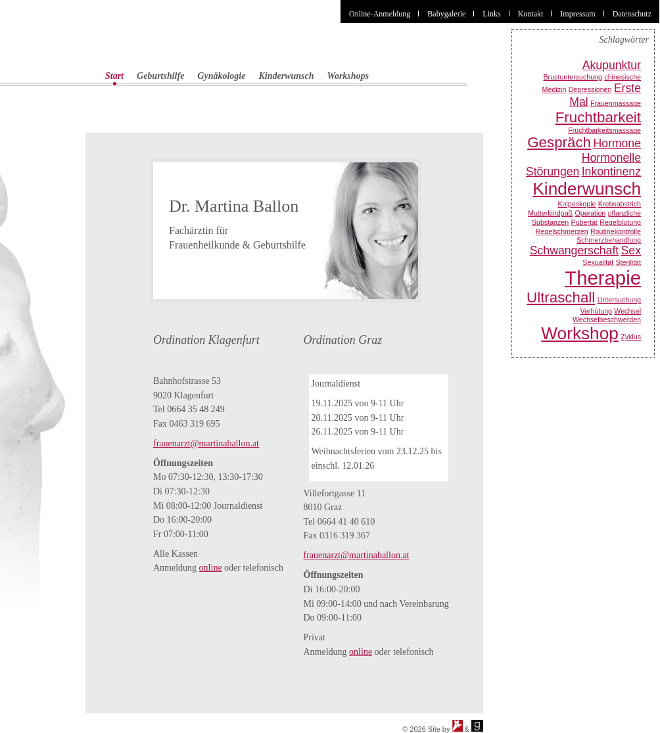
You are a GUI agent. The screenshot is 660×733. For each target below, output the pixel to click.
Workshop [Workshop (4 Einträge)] (580, 333)
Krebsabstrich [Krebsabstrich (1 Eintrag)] (619, 204)
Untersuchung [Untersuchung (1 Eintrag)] (619, 300)
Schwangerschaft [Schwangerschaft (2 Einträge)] (574, 250)
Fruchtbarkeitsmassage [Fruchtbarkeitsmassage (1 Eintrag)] (604, 130)
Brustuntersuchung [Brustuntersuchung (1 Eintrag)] (573, 77)
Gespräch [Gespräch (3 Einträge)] (559, 142)
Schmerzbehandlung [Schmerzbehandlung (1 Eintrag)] (609, 240)
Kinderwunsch (286, 76)
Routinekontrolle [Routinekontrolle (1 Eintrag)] (615, 231)
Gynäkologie (221, 76)
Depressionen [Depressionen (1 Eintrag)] (590, 89)
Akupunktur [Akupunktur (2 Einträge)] (611, 65)
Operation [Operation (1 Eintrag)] (590, 213)
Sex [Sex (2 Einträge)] (631, 250)
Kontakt (531, 13)
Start (114, 76)
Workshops (348, 76)
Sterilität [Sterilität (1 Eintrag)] (629, 262)
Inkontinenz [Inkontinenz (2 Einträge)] (611, 171)
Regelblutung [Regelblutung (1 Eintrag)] (620, 222)
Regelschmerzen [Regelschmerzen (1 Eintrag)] (562, 231)
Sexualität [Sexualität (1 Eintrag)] (597, 262)
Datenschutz (632, 13)
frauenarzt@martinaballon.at (206, 443)
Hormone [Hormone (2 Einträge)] (617, 143)
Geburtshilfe (160, 76)
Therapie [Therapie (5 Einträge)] (603, 278)
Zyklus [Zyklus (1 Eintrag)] (631, 337)
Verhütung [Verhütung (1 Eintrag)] (596, 311)
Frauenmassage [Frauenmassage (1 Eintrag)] (615, 103)
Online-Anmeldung (379, 13)
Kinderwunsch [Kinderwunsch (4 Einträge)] (586, 189)
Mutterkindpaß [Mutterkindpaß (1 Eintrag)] (550, 213)
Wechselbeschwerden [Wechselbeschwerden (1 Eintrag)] (607, 319)
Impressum (577, 13)
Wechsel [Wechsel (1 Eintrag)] (627, 311)
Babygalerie (446, 13)
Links (491, 13)
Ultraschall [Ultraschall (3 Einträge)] (561, 297)
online (210, 568)
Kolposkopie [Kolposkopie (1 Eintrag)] (576, 204)
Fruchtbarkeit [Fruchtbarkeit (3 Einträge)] (598, 117)
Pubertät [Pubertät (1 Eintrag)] (584, 222)
